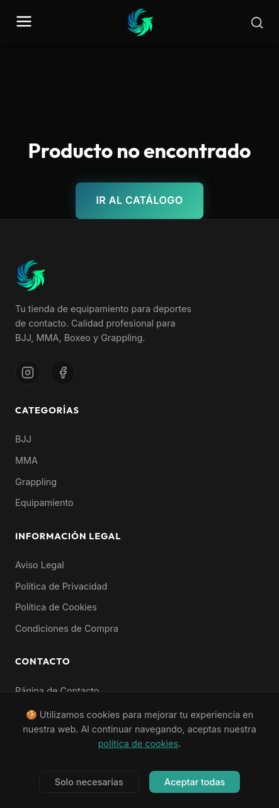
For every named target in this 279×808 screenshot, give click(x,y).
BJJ (23, 439)
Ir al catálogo (139, 200)
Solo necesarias (89, 782)
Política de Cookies (56, 607)
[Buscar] (257, 23)
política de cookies (138, 744)
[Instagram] (27, 372)
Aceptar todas (194, 782)
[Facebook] (63, 372)
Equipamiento (44, 502)
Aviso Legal (39, 564)
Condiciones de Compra (66, 628)
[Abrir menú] (24, 22)
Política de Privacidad (61, 586)
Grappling (36, 481)
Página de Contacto (57, 690)
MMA (26, 460)
